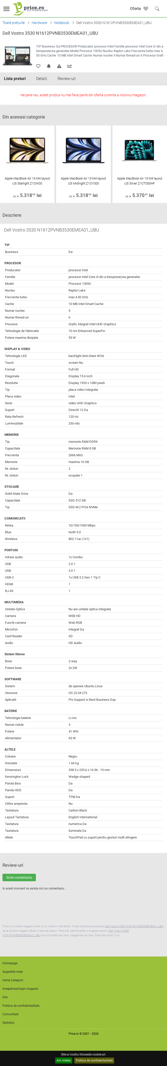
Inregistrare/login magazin (20, 988)
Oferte (135, 8)
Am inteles (64, 1060)
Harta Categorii (12, 980)
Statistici (8, 1022)
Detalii (41, 78)
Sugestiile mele (12, 972)
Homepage (9, 963)
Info (5, 997)
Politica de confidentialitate (94, 1060)
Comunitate (10, 1014)
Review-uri (67, 78)
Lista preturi (15, 78)
